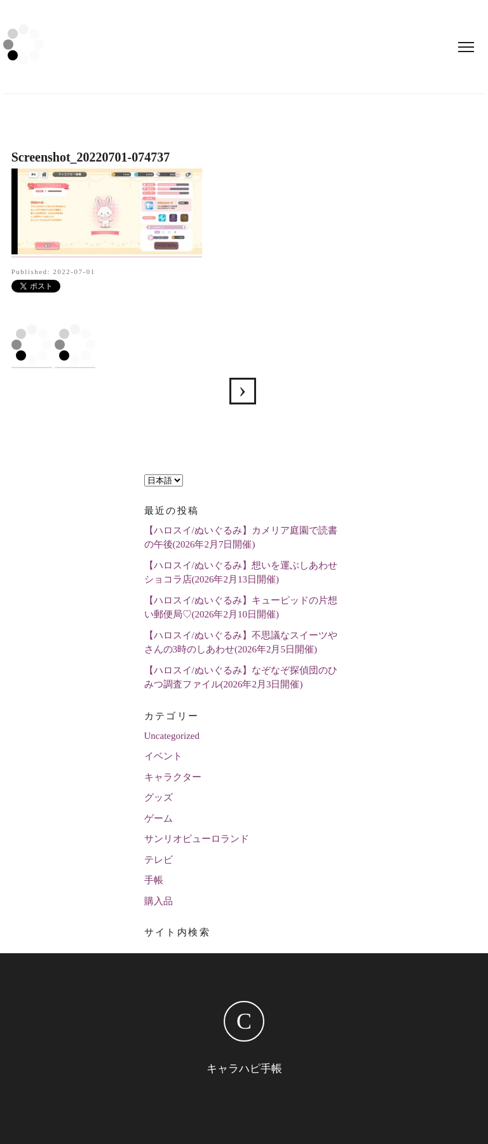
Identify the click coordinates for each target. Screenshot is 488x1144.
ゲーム (158, 818)
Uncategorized (172, 736)
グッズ (158, 797)
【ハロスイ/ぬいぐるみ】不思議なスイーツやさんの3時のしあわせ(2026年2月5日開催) (240, 642)
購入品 (158, 901)
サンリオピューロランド (196, 839)
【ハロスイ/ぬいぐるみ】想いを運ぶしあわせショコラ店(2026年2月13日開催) (240, 572)
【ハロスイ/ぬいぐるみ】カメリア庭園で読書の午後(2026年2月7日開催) (240, 537)
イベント (163, 756)
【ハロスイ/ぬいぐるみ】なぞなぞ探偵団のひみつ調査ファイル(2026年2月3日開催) (240, 677)
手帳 (153, 880)
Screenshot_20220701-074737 (242, 391)
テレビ (158, 860)
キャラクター (172, 777)
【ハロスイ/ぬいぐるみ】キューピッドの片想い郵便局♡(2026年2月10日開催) (240, 607)
